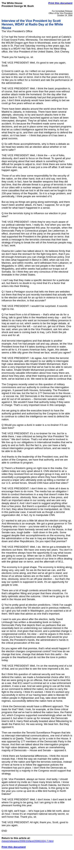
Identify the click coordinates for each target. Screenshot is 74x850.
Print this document (60, 3)
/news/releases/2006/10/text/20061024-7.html (27, 841)
